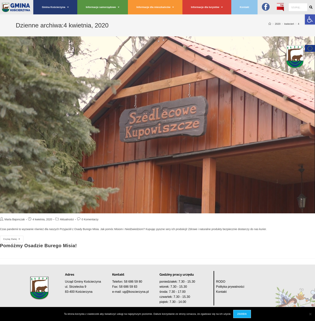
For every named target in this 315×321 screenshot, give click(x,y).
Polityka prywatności (230, 286)
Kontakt (244, 7)
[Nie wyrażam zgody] (310, 314)
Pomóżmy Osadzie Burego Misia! (38, 245)
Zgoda (242, 314)
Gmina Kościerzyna (55, 7)
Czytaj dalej (13, 238)
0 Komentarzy (90, 219)
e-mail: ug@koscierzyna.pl (130, 291)
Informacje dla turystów (207, 7)
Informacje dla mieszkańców (155, 7)
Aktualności (67, 219)
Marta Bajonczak (14, 219)
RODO (220, 281)
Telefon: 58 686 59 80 (127, 281)
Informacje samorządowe (103, 7)
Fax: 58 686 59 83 (124, 286)
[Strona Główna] (269, 23)
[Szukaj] (311, 7)
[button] (310, 19)
